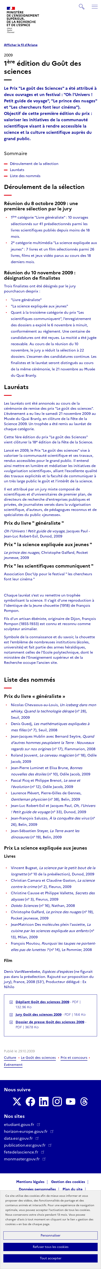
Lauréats (17, 170)
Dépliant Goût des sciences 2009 (42, 1002)
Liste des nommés (25, 176)
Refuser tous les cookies (50, 1247)
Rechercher (81, 4)
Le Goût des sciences (38, 1058)
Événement (13, 1065)
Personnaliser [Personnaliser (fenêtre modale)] (50, 1235)
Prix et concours (74, 1058)
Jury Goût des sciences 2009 (39, 1014)
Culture (10, 1058)
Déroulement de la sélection (34, 164)
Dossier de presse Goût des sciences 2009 (50, 1022)
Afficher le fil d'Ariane (20, 45)
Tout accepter (50, 1258)
